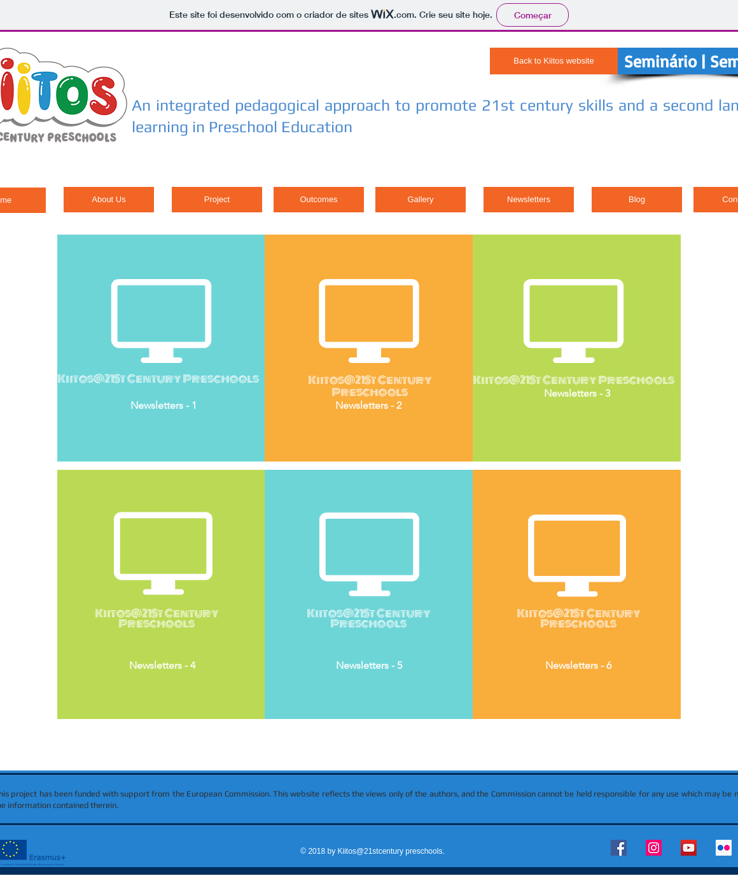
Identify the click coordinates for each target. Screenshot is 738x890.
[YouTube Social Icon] (689, 848)
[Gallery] (420, 199)
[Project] (217, 199)
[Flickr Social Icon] (724, 848)
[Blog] (637, 199)
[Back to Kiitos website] (554, 61)
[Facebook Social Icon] (619, 848)
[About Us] (109, 199)
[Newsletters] (529, 199)
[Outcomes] (319, 199)
